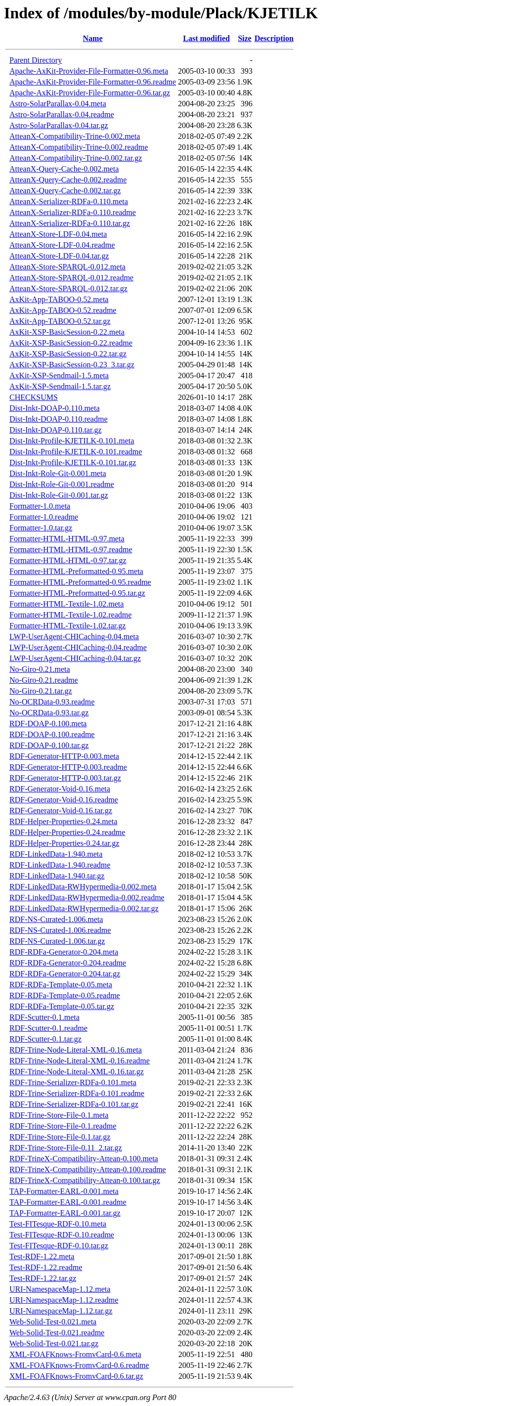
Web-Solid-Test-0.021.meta (52, 1322)
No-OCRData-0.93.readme (51, 702)
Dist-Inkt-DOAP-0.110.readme (58, 419)
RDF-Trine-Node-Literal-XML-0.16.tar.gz (76, 1071)
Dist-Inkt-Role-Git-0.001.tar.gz (58, 495)
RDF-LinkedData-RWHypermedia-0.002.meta (83, 886)
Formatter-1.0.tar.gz (40, 528)
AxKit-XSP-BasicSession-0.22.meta (67, 332)
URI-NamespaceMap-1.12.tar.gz (60, 1311)
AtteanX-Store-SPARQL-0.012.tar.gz (68, 288)
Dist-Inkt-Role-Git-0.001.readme (61, 484)
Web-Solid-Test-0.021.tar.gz (53, 1343)
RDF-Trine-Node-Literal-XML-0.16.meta (75, 1050)
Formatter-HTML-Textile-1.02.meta (66, 604)
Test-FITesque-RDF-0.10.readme (61, 1234)
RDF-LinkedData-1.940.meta (55, 854)
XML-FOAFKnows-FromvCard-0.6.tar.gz (76, 1376)
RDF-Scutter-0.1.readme (48, 1028)
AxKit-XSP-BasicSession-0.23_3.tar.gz (71, 364)
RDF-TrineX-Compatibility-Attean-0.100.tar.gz (84, 1180)
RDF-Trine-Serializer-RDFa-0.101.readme (76, 1093)
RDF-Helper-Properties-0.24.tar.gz (64, 843)
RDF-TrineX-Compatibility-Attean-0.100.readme (87, 1169)
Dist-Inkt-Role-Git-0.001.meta (57, 473)
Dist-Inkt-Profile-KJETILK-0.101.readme (75, 451)
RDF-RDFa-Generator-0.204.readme (67, 963)
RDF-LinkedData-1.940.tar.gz (56, 876)
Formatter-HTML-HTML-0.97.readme (70, 549)
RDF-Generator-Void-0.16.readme (63, 799)
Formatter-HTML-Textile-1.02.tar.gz (67, 625)
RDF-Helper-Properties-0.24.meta (63, 821)
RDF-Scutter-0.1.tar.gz (45, 1039)
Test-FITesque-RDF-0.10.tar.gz (58, 1245)
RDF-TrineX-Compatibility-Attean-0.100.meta (83, 1158)
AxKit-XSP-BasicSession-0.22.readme (70, 343)
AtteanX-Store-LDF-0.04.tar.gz (59, 256)
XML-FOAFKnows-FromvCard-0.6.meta (75, 1354)
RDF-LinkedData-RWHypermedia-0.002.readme (87, 897)
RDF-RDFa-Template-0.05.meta (60, 984)
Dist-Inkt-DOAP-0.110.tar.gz (55, 430)
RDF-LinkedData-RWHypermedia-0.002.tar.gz (84, 908)
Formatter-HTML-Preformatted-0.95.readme (80, 582)
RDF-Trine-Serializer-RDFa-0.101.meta (72, 1082)
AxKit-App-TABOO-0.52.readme (62, 310)
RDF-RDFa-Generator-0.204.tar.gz (64, 973)
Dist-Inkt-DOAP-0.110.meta (54, 408)
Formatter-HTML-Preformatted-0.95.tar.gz (77, 593)
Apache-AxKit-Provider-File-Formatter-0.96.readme (92, 82)
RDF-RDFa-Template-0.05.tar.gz (61, 1006)
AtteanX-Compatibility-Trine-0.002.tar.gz (75, 158)
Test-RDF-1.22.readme (45, 1267)
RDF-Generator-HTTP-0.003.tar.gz (65, 778)
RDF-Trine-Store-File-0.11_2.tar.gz (65, 1147)
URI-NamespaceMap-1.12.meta (59, 1289)
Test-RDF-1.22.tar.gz (42, 1278)
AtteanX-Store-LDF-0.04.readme (62, 245)
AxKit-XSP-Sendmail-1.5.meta (59, 375)
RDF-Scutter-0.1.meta (44, 1017)
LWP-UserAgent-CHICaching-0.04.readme (78, 647)
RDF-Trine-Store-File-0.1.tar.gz (59, 1137)
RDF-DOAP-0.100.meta (48, 723)
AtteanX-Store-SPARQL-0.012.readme (71, 277)
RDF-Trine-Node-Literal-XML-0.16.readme (79, 1060)
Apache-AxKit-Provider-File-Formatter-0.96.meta (88, 71)
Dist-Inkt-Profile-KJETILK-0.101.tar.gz (72, 462)
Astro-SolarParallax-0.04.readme (61, 114)
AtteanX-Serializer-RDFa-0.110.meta (68, 201)
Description (274, 38)
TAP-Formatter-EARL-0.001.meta (64, 1191)
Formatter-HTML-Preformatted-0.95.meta (76, 571)
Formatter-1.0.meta (39, 506)
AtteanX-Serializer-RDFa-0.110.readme (72, 212)
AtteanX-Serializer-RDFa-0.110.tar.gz (69, 223)
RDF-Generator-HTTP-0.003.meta (64, 756)
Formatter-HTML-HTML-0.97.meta (67, 538)
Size (245, 38)
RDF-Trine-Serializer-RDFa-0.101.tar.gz (73, 1104)
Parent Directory (35, 60)
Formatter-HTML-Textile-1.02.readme (70, 615)
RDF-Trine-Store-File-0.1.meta (58, 1115)
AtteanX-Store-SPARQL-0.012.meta (67, 267)
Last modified (206, 38)
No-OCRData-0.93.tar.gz (48, 712)
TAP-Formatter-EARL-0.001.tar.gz (65, 1213)
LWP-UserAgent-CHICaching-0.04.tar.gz (75, 658)
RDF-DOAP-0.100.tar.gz (48, 745)
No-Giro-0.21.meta (39, 669)
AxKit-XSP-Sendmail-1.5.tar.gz (60, 386)
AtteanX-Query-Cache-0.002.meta (64, 169)
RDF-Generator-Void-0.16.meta (59, 789)
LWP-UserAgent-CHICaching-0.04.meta (74, 636)
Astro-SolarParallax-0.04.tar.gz (58, 125)
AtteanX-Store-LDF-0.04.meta (58, 234)
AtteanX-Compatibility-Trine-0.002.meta (74, 136)
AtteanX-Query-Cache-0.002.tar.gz (65, 190)
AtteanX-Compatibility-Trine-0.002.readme (78, 147)
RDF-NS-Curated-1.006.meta (56, 919)
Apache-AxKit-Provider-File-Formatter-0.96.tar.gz (89, 92)
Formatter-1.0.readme (43, 517)
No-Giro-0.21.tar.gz (40, 691)
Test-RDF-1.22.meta (41, 1256)
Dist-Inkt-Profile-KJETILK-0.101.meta (71, 441)
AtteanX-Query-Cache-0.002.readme (68, 180)
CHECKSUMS (33, 397)
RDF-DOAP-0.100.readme (51, 734)
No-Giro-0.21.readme (43, 680)
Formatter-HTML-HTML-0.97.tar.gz (68, 560)
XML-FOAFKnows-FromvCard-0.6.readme (79, 1365)
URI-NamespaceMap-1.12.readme (63, 1300)
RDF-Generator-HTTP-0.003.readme (68, 767)
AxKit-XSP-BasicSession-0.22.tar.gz (68, 354)
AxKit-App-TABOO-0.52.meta (58, 299)
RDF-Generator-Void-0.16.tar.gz (60, 810)
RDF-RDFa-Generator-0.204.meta (63, 952)
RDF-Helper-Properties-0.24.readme (67, 832)
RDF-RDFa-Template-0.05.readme (64, 995)
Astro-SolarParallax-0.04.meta (57, 103)
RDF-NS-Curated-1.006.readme (60, 930)
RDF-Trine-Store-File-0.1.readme (62, 1126)
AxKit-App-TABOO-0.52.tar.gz (59, 321)
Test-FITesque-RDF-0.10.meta (57, 1224)
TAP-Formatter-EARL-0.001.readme (68, 1202)
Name (93, 38)
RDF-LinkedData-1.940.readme (59, 865)
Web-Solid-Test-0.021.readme (56, 1332)
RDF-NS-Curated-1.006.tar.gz (57, 941)
